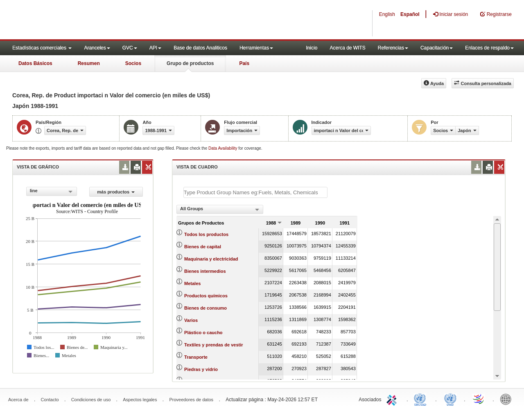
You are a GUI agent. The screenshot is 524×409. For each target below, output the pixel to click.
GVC (129, 48)
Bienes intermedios (205, 271)
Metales (192, 283)
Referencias (393, 48)
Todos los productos (206, 234)
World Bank (507, 399)
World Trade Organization (479, 399)
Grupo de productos (190, 63)
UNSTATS (450, 399)
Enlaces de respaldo (489, 48)
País (244, 63)
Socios (133, 63)
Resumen (89, 63)
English (387, 14)
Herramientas (256, 48)
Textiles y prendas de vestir (213, 344)
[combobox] (51, 191)
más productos (116, 191)
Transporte (196, 357)
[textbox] (255, 192)
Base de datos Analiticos (200, 48)
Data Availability (223, 148)
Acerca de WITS (347, 48)
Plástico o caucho (203, 332)
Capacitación (436, 48)
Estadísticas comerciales (42, 48)
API (155, 48)
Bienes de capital (202, 246)
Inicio (311, 48)
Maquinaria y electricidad (211, 258)
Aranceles (97, 48)
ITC (393, 399)
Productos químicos (206, 295)
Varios (191, 320)
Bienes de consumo (205, 308)
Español (410, 14)
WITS (82, 20)
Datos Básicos (35, 63)
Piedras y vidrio (201, 369)
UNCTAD (421, 399)
